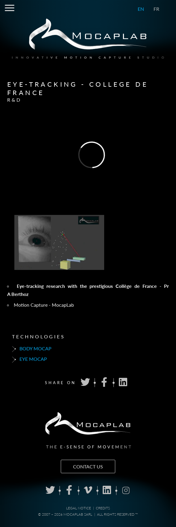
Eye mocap (29, 359)
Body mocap (31, 349)
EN (141, 9)
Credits (103, 508)
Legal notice (78, 508)
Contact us (88, 466)
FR (156, 9)
